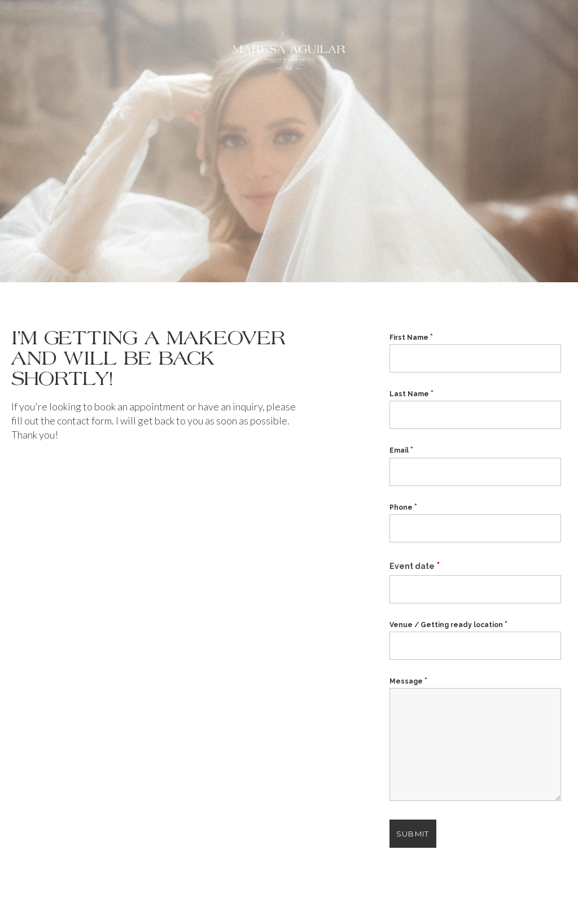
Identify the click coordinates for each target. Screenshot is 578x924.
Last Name (411, 394)
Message (408, 681)
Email (401, 450)
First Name (411, 337)
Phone (403, 507)
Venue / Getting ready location (448, 625)
